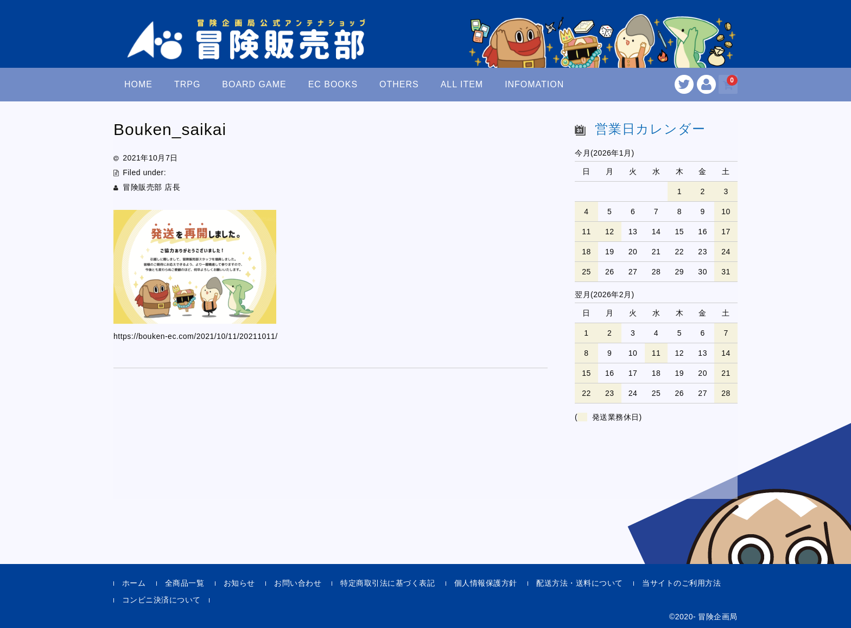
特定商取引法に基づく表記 (387, 583)
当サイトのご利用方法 (681, 583)
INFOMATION (534, 84)
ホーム (134, 583)
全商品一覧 (185, 583)
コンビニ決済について (161, 599)
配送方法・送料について (579, 583)
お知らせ (239, 583)
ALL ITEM (462, 84)
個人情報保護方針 (485, 583)
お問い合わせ (297, 583)
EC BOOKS (333, 84)
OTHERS (399, 84)
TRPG (187, 84)
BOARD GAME (254, 84)
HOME (138, 84)
